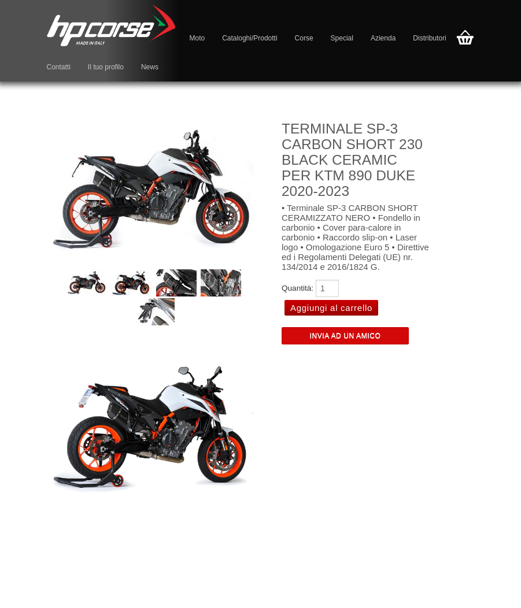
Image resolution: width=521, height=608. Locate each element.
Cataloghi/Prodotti (249, 38)
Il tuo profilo (106, 67)
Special (342, 38)
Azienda (383, 38)
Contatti (59, 67)
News (149, 67)
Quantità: (297, 288)
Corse (304, 38)
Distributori (429, 38)
